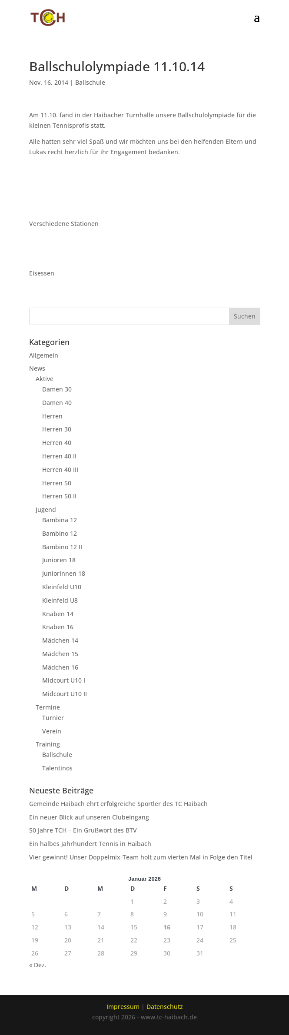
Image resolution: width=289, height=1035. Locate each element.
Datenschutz (164, 1006)
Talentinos (57, 768)
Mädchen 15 (60, 654)
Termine (48, 707)
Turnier (53, 717)
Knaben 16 (57, 627)
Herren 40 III (60, 469)
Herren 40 (56, 442)
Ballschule (90, 82)
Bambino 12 (59, 533)
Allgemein (43, 355)
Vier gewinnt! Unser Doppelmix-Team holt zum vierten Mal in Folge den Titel (140, 857)
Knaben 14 (57, 614)
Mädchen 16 (60, 667)
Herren (52, 416)
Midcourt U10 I (63, 680)
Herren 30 (56, 429)
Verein (51, 731)
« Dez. (38, 965)
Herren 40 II (59, 456)
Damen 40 (57, 402)
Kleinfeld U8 (60, 600)
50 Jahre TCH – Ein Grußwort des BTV (83, 830)
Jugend (46, 509)
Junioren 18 (59, 560)
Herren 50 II (59, 496)
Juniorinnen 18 (63, 573)
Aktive (44, 379)
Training (48, 744)
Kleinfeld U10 (61, 587)
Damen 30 (57, 389)
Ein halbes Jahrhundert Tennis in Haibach (90, 843)
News (37, 368)
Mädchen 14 (60, 640)
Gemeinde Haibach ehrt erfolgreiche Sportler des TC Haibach (118, 803)
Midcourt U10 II (64, 694)
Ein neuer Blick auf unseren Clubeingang (89, 817)
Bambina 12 (59, 520)
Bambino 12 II (62, 547)
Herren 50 (56, 483)
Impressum (123, 1006)
